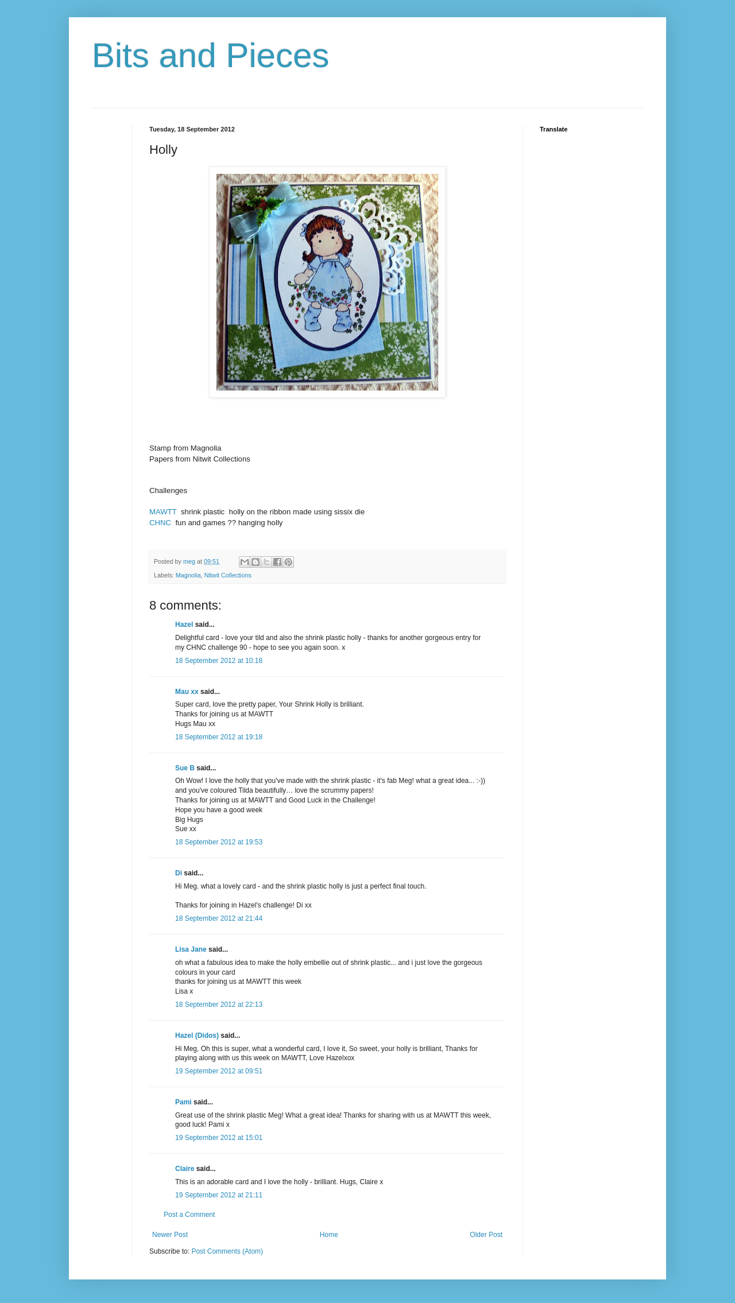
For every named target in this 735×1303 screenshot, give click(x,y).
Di (178, 873)
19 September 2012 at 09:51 (218, 1071)
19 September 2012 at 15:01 (218, 1138)
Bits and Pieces (211, 55)
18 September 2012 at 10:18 (218, 661)
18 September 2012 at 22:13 (218, 1004)
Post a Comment (189, 1215)
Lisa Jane (191, 949)
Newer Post (170, 1235)
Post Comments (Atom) (227, 1251)
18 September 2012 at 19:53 (218, 842)
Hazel (184, 625)
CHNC (160, 522)
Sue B (185, 768)
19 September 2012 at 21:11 (218, 1195)
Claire (184, 1169)
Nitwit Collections (228, 575)
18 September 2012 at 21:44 (218, 918)
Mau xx (187, 692)
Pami (183, 1102)
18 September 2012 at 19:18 (218, 737)
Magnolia (188, 575)
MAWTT (163, 511)
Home (329, 1235)
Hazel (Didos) (197, 1035)
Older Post (486, 1235)
